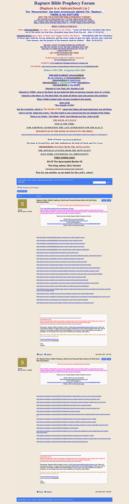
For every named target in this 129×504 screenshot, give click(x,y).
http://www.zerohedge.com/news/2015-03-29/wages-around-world (57, 428)
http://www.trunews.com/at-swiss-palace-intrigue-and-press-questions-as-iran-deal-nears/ (65, 302)
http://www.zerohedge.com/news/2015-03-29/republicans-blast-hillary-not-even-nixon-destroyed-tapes (69, 396)
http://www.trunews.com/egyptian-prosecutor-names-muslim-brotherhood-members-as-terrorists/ (68, 283)
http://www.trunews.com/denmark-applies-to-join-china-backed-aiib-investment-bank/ (64, 265)
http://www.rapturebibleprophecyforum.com (74, 220)
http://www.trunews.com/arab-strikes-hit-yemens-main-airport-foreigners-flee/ (61, 277)
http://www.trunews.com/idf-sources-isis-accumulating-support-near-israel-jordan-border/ (65, 293)
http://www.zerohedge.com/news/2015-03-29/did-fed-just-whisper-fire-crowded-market (64, 405)
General (34, 180)
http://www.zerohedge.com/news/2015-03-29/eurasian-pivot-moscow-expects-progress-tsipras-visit (68, 408)
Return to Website (22, 180)
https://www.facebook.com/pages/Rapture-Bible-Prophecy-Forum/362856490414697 (73, 223)
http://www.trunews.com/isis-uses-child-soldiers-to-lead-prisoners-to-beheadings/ (63, 286)
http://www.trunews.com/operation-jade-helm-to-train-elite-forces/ (57, 252)
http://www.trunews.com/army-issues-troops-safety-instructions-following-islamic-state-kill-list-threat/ (69, 255)
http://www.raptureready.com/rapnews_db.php (58, 208)
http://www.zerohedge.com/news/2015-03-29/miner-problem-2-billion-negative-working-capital (66, 422)
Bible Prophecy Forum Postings (45, 180)
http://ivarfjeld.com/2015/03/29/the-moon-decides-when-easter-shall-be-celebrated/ (63, 249)
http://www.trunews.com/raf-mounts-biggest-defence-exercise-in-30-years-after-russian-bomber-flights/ (69, 274)
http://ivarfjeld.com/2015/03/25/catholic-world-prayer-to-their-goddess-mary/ (61, 237)
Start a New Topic (22, 191)
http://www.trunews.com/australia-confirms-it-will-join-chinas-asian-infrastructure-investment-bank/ (68, 268)
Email (41, 354)
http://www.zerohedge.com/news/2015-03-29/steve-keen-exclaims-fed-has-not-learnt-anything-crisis (68, 399)
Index (29, 180)
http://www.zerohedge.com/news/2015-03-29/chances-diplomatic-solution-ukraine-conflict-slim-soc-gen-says (71, 402)
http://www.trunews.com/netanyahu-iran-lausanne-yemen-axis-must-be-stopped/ (62, 299)
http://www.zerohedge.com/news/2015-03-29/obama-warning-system (58, 411)
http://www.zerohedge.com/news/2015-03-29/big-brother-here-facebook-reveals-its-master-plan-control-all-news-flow (74, 438)
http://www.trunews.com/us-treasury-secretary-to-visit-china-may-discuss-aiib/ (62, 261)
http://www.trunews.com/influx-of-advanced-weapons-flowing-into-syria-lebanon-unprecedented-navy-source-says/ (73, 296)
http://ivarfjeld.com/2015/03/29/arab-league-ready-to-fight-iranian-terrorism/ (60, 246)
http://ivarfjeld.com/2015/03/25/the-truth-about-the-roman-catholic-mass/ (60, 240)
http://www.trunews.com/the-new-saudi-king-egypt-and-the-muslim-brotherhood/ (62, 280)
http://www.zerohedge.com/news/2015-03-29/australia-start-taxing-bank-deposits (62, 441)
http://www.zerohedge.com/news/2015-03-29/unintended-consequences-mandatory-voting (65, 435)
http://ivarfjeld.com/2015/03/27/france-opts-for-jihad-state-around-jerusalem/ (61, 243)
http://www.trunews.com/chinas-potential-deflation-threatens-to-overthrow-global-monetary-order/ (68, 271)
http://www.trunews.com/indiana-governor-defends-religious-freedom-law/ (60, 258)
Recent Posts (21, 182)
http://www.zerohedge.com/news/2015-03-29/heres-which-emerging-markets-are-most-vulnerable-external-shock (72, 425)
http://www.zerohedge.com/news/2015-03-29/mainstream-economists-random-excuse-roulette (66, 419)
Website (49, 354)
